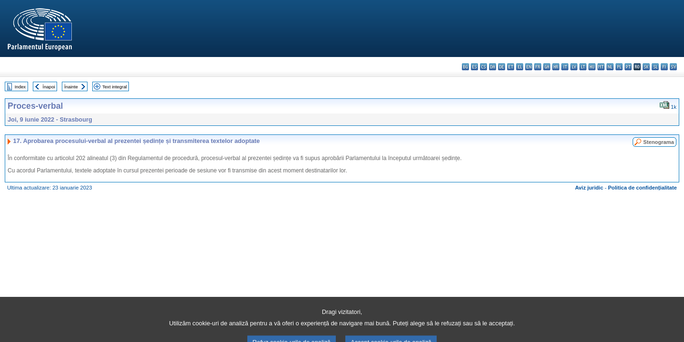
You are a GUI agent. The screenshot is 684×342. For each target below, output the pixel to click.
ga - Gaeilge (546, 66)
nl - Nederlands (610, 66)
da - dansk (492, 66)
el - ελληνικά (519, 66)
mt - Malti (601, 66)
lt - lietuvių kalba (582, 66)
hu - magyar (592, 66)
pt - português (628, 66)
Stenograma (658, 142)
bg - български (465, 66)
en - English (528, 66)
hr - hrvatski (555, 66)
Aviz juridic (589, 187)
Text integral (114, 86)
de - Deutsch (501, 66)
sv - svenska (673, 66)
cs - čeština (483, 66)
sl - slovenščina (655, 66)
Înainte (71, 86)
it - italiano (564, 66)
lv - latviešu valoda (573, 66)
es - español (474, 66)
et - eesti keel (510, 66)
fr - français (537, 66)
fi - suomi (664, 66)
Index (20, 86)
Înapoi (49, 86)
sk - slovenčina (646, 66)
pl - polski (619, 66)
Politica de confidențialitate (642, 187)
